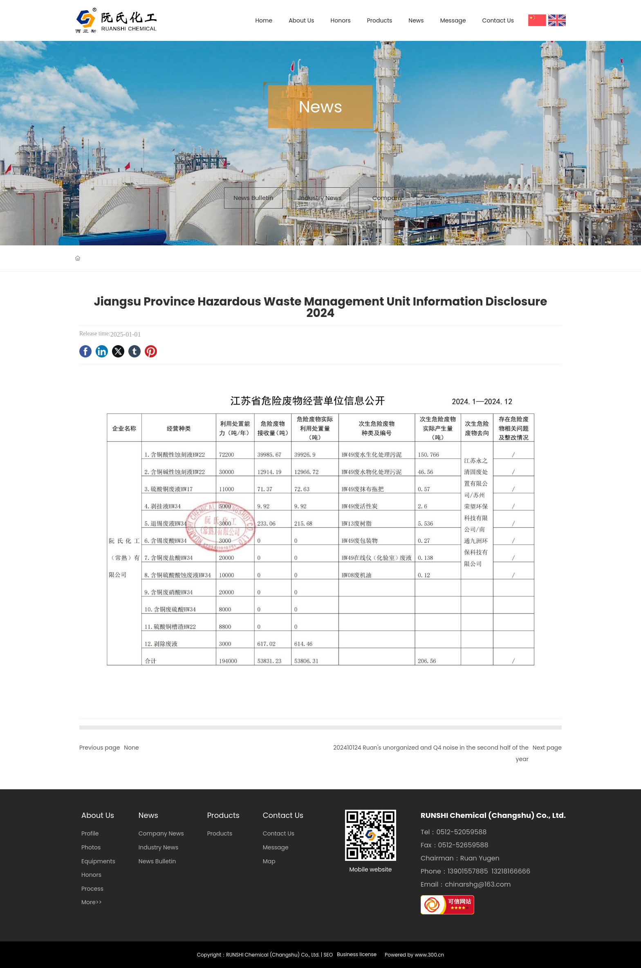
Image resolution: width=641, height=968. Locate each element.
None (131, 747)
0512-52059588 (462, 832)
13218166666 (510, 871)
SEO (328, 954)
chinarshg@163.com (478, 884)
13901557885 (468, 871)
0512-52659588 (463, 845)
